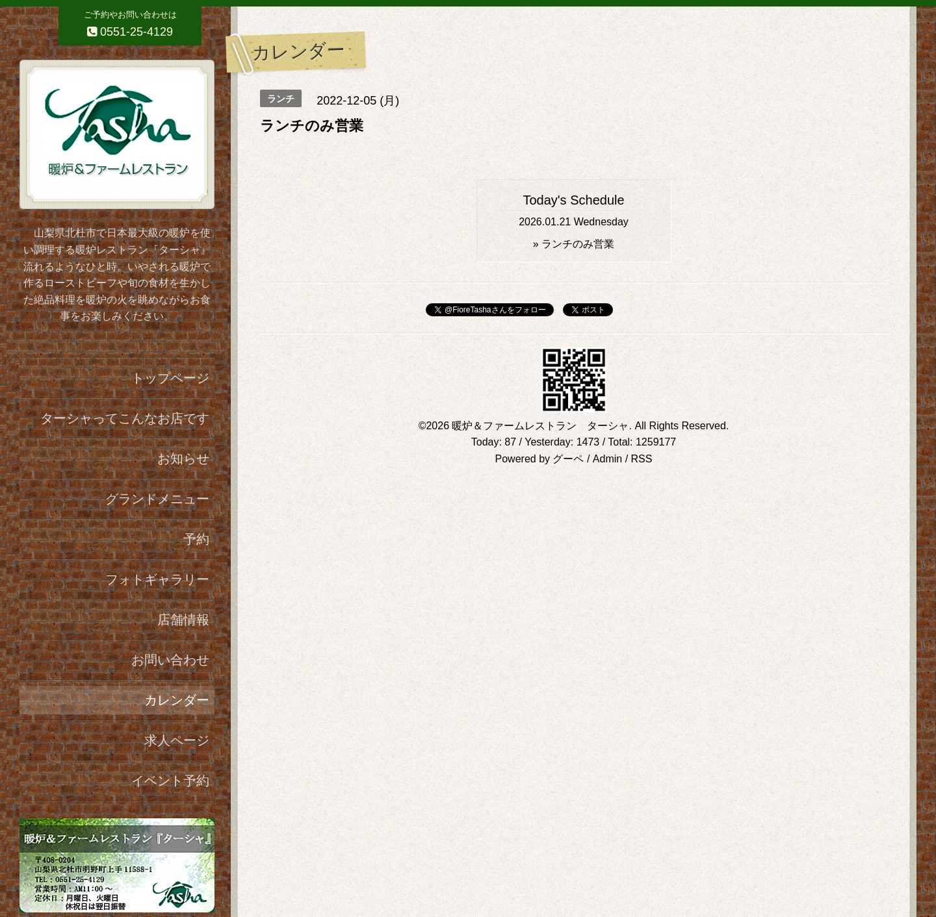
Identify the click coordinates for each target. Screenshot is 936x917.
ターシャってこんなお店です (124, 418)
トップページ (170, 378)
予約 (196, 539)
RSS (642, 458)
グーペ (568, 458)
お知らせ (183, 458)
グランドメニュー (157, 499)
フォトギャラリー (157, 579)
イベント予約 (170, 780)
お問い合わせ (170, 660)
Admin (607, 458)
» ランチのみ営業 (573, 243)
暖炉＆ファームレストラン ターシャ (540, 425)
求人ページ (176, 740)
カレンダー (176, 700)
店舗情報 (183, 619)
